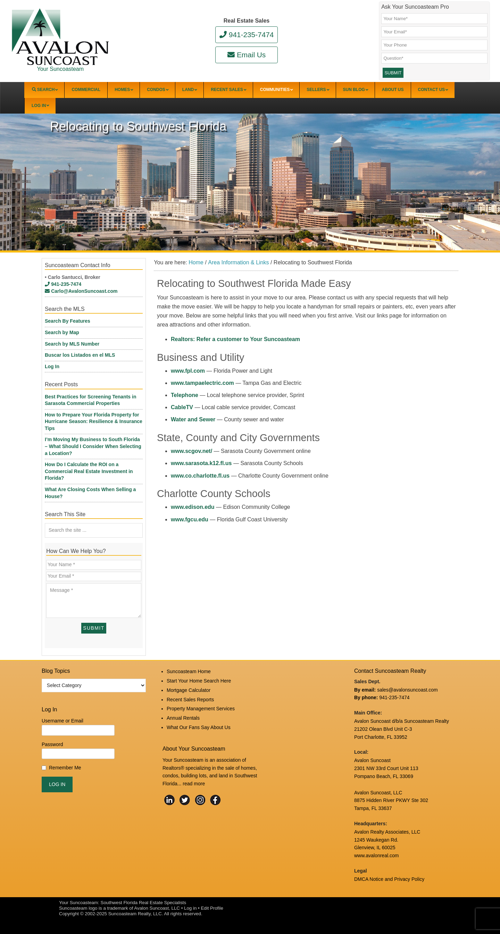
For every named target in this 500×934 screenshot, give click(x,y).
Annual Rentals (183, 718)
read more (194, 783)
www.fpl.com (188, 371)
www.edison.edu (193, 507)
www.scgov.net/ (191, 451)
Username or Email (62, 721)
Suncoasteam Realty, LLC (135, 913)
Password (52, 744)
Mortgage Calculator (188, 690)
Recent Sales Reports (190, 699)
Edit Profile (212, 908)
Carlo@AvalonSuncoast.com (81, 291)
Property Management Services (201, 708)
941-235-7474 (246, 35)
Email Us (246, 55)
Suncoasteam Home (189, 671)
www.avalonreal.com (376, 855)
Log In (52, 366)
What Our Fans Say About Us (199, 727)
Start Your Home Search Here (199, 681)
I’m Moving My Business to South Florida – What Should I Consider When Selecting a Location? (93, 446)
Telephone (184, 395)
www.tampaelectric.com (202, 383)
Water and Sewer (193, 419)
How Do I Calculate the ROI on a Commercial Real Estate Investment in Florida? (89, 471)
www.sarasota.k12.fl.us (201, 463)
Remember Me (65, 767)
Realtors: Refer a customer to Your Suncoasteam (235, 339)
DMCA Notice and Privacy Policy (389, 879)
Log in (190, 908)
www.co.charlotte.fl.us (200, 476)
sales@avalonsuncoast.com (407, 690)
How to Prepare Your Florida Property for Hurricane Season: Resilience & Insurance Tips (93, 421)
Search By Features (67, 321)
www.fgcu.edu (189, 519)
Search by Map (62, 332)
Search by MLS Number (72, 344)
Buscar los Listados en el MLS (80, 355)
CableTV (182, 407)
